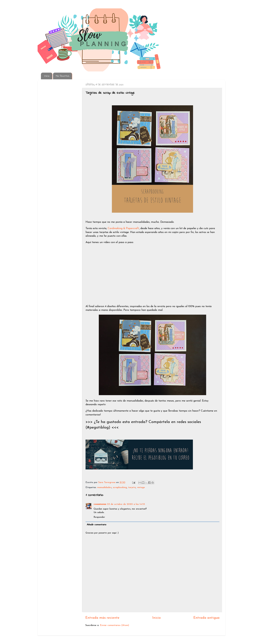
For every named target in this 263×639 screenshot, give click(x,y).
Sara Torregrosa (107, 482)
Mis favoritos (62, 76)
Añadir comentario (96, 524)
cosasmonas (100, 504)
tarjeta (132, 487)
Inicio (46, 76)
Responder (99, 517)
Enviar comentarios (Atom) (114, 625)
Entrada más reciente (102, 618)
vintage (141, 487)
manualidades (104, 487)
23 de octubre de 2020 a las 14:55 (126, 504)
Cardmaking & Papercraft (123, 228)
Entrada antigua (206, 618)
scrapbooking (120, 487)
